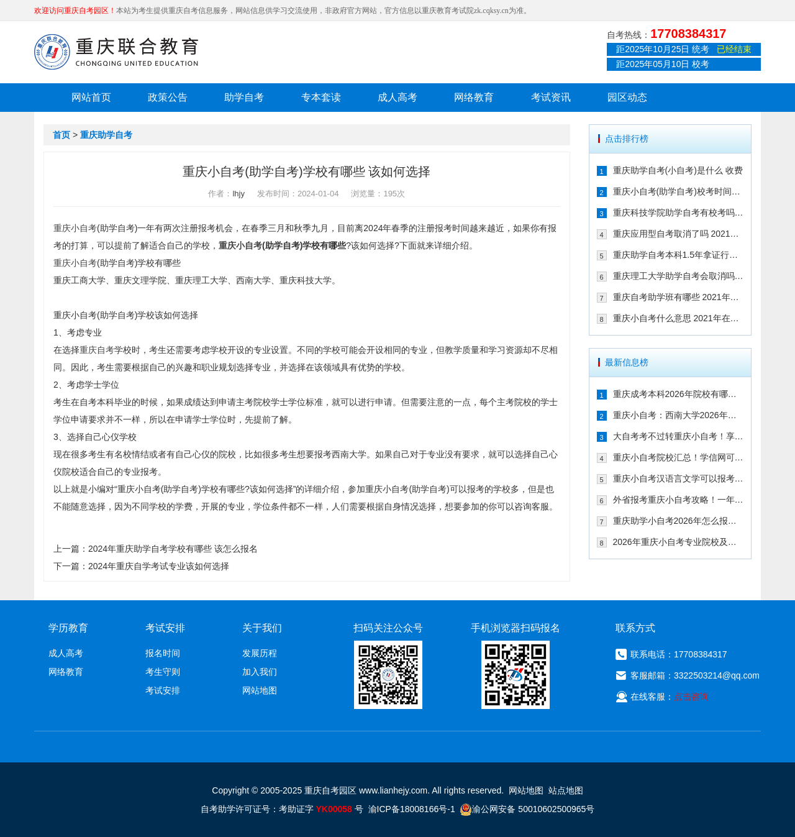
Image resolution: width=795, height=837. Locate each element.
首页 (61, 135)
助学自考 (244, 97)
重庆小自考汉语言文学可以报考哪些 (678, 478)
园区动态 (627, 97)
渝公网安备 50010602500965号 (527, 809)
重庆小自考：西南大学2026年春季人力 (678, 415)
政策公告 (168, 97)
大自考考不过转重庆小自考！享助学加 (678, 436)
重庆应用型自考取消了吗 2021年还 (678, 234)
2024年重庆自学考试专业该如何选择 (158, 566)
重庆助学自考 (106, 135)
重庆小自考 (75, 228)
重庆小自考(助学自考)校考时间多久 (678, 191)
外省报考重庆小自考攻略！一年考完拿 (678, 500)
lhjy (238, 193)
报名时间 (162, 653)
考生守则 (162, 672)
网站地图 (259, 690)
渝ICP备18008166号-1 (411, 809)
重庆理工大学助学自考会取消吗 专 (678, 276)
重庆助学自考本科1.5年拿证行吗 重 (678, 255)
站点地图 (565, 790)
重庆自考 (97, 350)
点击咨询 (691, 697)
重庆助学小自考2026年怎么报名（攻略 (678, 521)
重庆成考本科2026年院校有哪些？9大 (678, 394)
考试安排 (162, 690)
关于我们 (262, 628)
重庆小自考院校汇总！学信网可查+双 (678, 457)
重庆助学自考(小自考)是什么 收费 (678, 170)
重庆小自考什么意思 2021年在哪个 (678, 318)
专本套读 (321, 97)
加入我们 (259, 672)
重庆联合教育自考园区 (116, 51)
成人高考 (397, 97)
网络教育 (474, 97)
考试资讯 (551, 97)
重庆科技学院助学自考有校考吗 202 (678, 212)
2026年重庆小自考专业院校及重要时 (678, 542)
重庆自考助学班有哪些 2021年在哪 (678, 297)
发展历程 (259, 653)
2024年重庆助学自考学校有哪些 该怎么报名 (173, 549)
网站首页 (91, 97)
